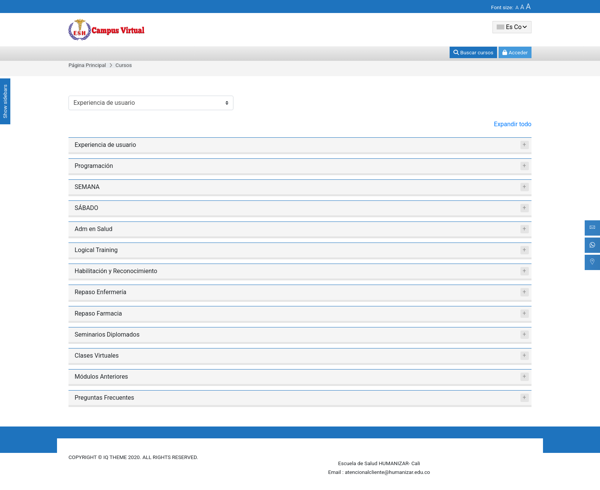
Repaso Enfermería (100, 292)
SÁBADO (86, 208)
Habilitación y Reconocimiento (116, 271)
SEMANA (87, 186)
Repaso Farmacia (98, 313)
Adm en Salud (93, 229)
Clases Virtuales (97, 355)
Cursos (124, 65)
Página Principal (87, 65)
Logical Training (96, 250)
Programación (94, 165)
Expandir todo (513, 124)
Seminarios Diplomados (107, 334)
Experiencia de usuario (105, 144)
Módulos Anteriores (101, 376)
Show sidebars (5, 102)
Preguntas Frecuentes (104, 397)
